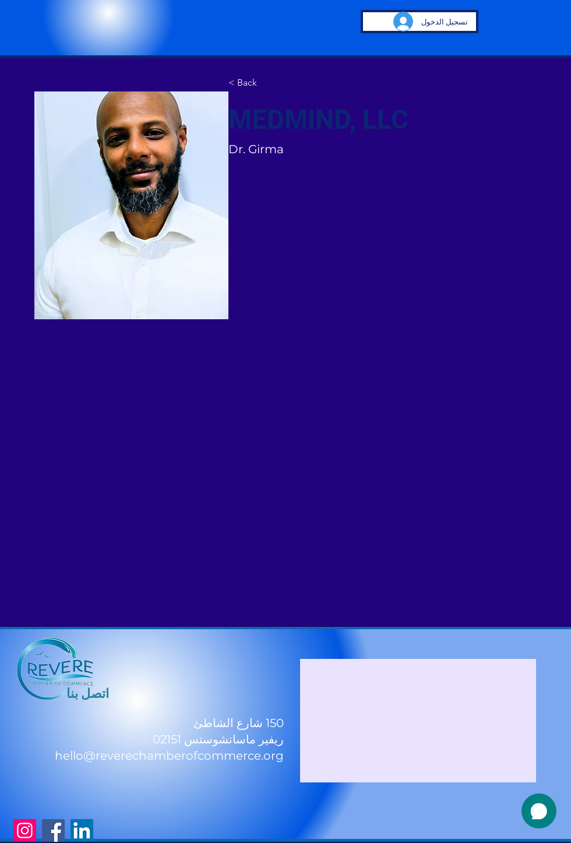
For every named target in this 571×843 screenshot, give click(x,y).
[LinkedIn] (82, 830)
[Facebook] (53, 830)
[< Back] (251, 83)
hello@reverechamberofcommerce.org (169, 756)
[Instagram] (24, 830)
